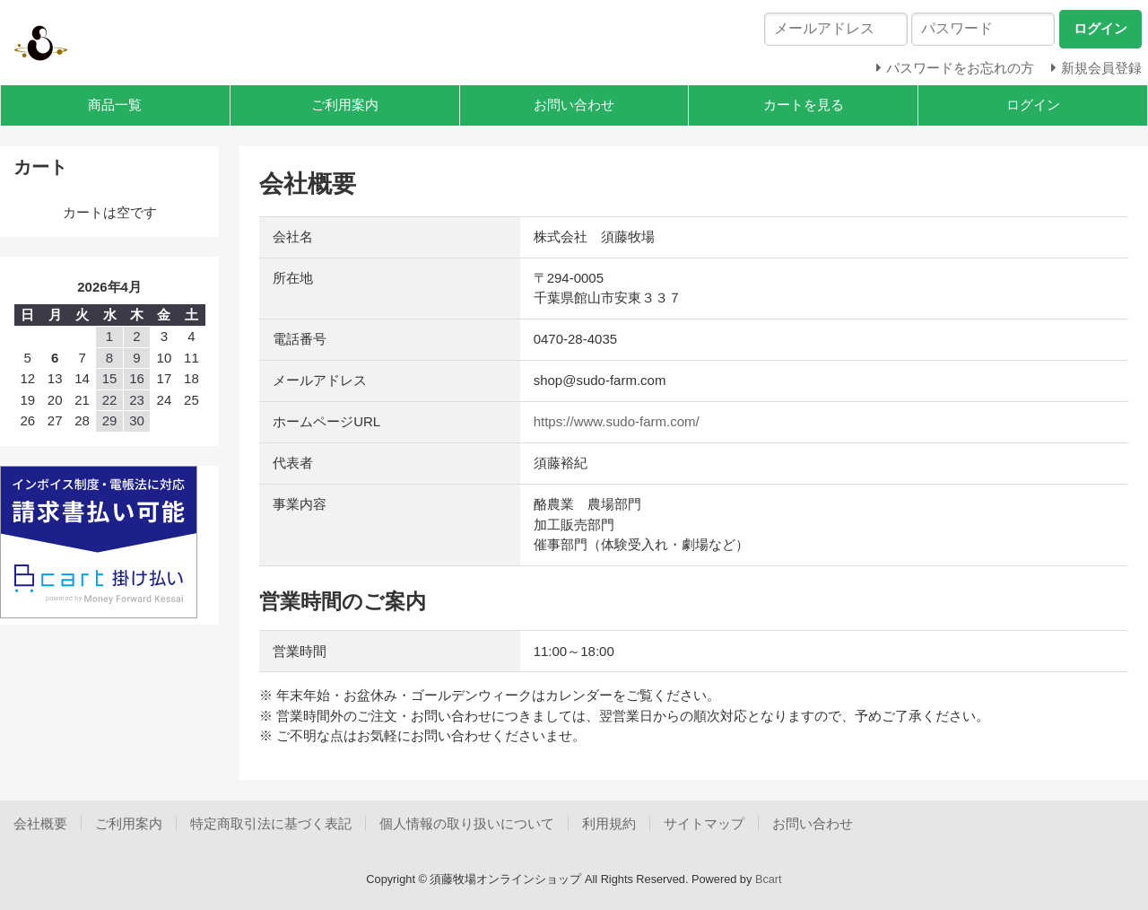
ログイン (1033, 104)
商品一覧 (115, 104)
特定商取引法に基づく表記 (271, 823)
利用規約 (609, 823)
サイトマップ (704, 823)
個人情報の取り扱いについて (466, 823)
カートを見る (803, 104)
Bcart (768, 879)
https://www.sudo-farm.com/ (617, 421)
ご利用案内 (344, 104)
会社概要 (40, 823)
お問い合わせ (574, 104)
